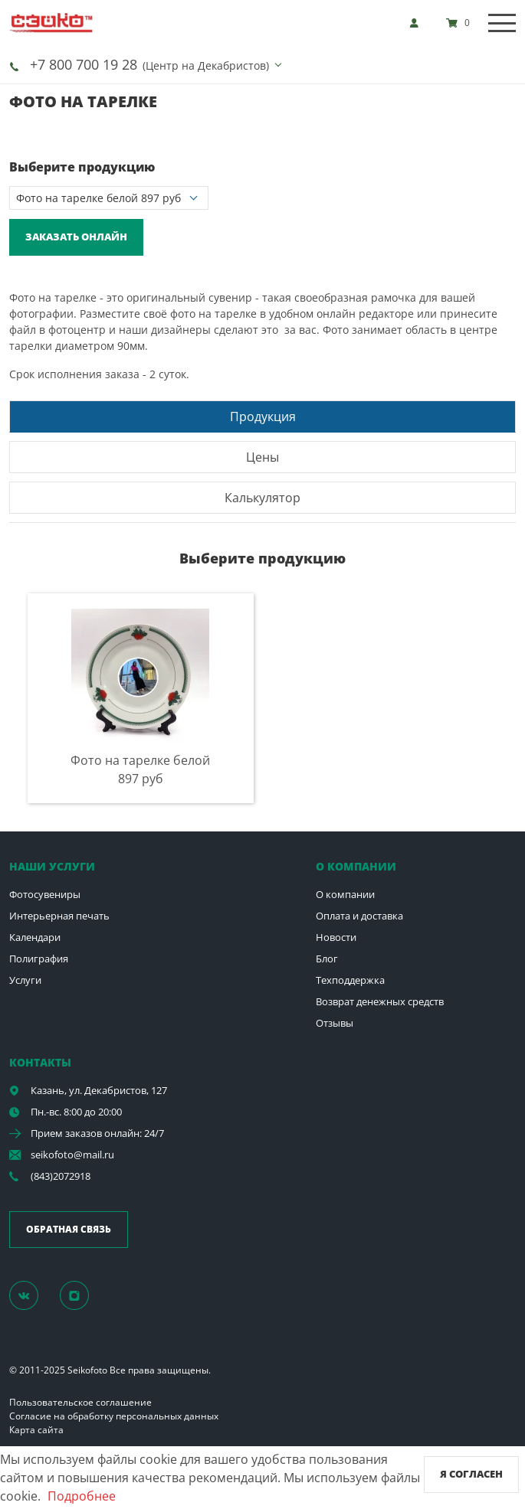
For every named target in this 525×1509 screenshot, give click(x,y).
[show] (418, 23)
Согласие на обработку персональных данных (113, 1415)
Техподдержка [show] (350, 980)
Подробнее (82, 1496)
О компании (345, 894)
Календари (35, 937)
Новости (336, 937)
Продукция (263, 416)
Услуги (25, 980)
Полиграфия (38, 958)
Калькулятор (262, 497)
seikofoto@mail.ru (72, 1154)
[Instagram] (83, 1294)
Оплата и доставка (359, 916)
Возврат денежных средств (380, 1001)
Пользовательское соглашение (80, 1402)
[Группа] (33, 1294)
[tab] (262, 416)
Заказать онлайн (76, 236)
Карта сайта (36, 1429)
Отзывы (334, 1023)
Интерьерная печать (59, 916)
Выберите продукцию (82, 166)
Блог (327, 958)
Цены (262, 457)
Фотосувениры (44, 894)
